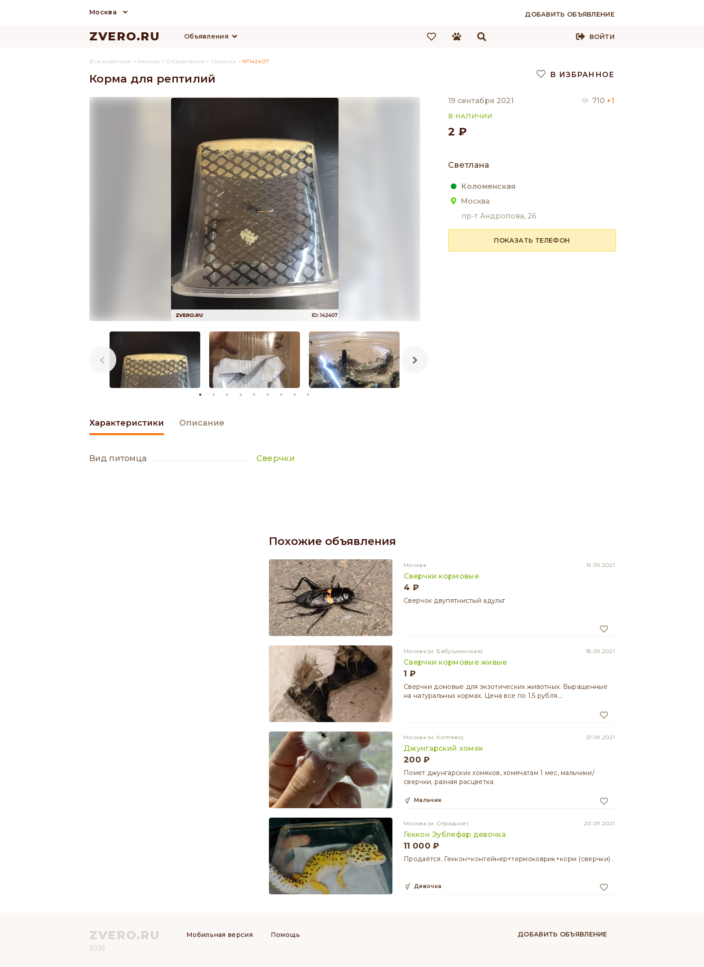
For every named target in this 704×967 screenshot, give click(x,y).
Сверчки (275, 458)
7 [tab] (281, 394)
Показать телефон (532, 240)
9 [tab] (308, 394)
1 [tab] (200, 394)
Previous (102, 359)
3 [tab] (227, 394)
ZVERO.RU (124, 36)
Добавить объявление (562, 934)
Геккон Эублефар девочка (455, 834)
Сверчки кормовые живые (455, 662)
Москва (103, 12)
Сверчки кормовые (441, 576)
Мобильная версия (219, 935)
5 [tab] (254, 394)
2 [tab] (214, 394)
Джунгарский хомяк (443, 748)
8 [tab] (294, 394)
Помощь (285, 935)
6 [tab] (268, 394)
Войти (602, 37)
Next (414, 359)
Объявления (206, 36)
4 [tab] (241, 394)
